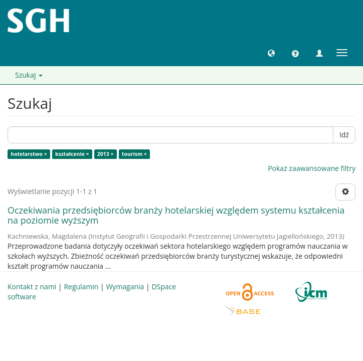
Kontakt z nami (32, 286)
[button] (271, 52)
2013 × (105, 153)
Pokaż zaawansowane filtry (311, 168)
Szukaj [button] (29, 75)
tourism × (134, 153)
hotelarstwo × (29, 153)
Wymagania (125, 286)
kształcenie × (72, 153)
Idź (344, 134)
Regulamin (81, 286)
